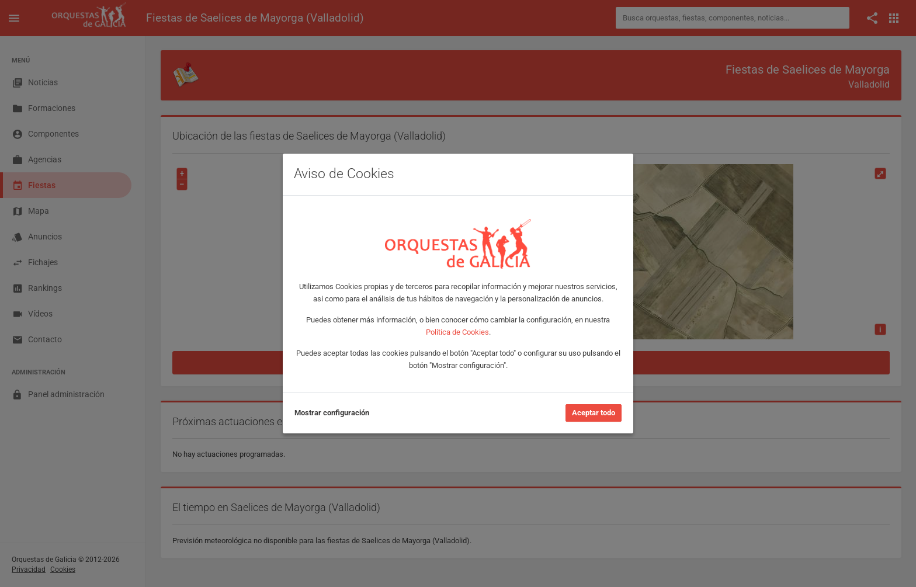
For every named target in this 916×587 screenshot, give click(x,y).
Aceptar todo (593, 412)
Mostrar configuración (331, 412)
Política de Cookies (457, 332)
